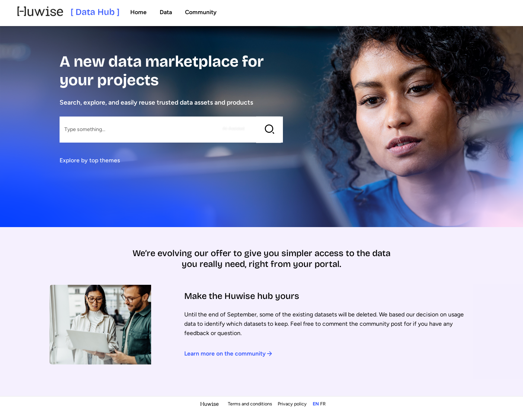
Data (166, 12)
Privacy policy (293, 404)
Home (138, 12)
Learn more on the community (228, 353)
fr (323, 404)
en (316, 404)
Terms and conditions (250, 404)
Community (201, 12)
